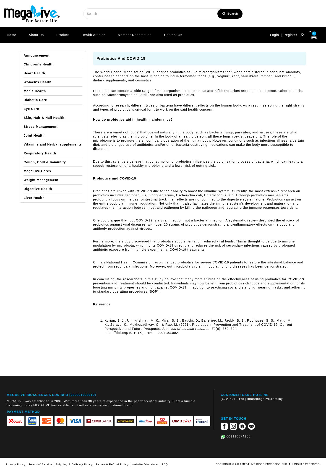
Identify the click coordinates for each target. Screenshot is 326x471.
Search (230, 13)
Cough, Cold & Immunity (44, 162)
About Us (36, 35)
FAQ (165, 464)
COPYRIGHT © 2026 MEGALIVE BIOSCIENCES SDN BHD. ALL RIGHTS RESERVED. (268, 464)
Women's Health (37, 82)
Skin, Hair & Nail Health (43, 118)
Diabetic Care (35, 100)
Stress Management (40, 126)
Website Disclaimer (145, 464)
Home (11, 35)
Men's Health (34, 91)
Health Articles (93, 35)
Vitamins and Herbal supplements (52, 144)
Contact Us (173, 35)
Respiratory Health (39, 153)
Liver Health (33, 198)
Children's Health (38, 64)
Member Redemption (135, 35)
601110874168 (238, 436)
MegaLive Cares (37, 171)
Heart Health (34, 73)
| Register (289, 35)
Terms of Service (40, 464)
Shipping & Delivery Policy (73, 464)
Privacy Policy (16, 464)
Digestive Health (37, 189)
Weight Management (40, 180)
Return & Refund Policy (112, 464)
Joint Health (33, 135)
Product (62, 35)
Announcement (36, 55)
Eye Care (31, 109)
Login (274, 35)
